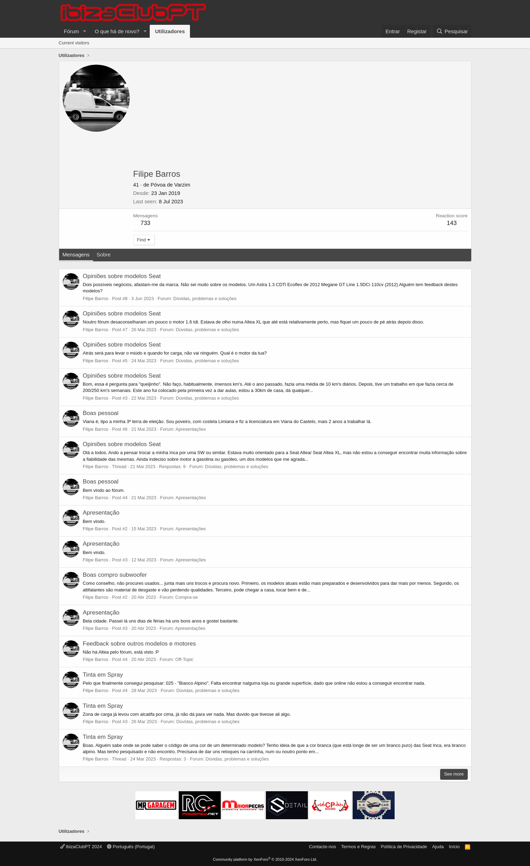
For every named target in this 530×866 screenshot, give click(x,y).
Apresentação (101, 512)
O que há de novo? (117, 31)
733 (145, 223)
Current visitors (74, 42)
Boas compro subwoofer (115, 575)
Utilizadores (170, 31)
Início (454, 846)
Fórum (71, 31)
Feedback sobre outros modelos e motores (139, 643)
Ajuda (438, 846)
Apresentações (191, 429)
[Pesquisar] (452, 31)
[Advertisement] (300, 117)
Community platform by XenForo (265, 859)
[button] (85, 31)
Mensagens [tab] (76, 254)
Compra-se (186, 597)
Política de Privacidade (404, 846)
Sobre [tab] (104, 254)
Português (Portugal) (131, 846)
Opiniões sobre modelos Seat (122, 276)
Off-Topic (184, 659)
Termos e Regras (358, 846)
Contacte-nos (322, 846)
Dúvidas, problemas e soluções (204, 298)
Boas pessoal (101, 413)
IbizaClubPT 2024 (81, 846)
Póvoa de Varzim (170, 185)
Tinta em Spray (103, 674)
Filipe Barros (95, 298)
